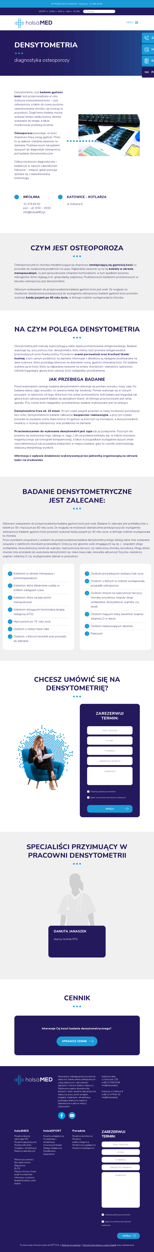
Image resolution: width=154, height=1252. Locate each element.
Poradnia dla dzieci (23, 1145)
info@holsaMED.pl (34, 212)
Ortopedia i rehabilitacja (25, 1148)
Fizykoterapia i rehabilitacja (50, 1141)
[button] (129, 22)
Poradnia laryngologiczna (84, 1145)
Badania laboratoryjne (24, 1151)
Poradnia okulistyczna (82, 1136)
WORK (76, 11)
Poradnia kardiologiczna (83, 1148)
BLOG (17, 1168)
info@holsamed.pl (110, 1085)
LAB (68, 11)
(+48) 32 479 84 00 (111, 1094)
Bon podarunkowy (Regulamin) (22, 1164)
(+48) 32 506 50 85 (111, 1082)
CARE (52, 11)
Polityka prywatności (23, 1159)
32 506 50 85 (95, 3)
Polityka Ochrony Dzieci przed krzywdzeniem (25, 1173)
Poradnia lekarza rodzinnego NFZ (22, 1138)
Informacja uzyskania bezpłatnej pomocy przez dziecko (25, 1180)
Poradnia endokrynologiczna (80, 1141)
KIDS (60, 11)
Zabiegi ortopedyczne (52, 1148)
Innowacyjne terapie (52, 1145)
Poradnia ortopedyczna (53, 1136)
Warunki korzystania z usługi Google (99, 1245)
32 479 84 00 (31, 204)
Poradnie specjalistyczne (25, 1142)
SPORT (42, 11)
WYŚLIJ (110, 808)
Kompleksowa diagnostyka (49, 1153)
